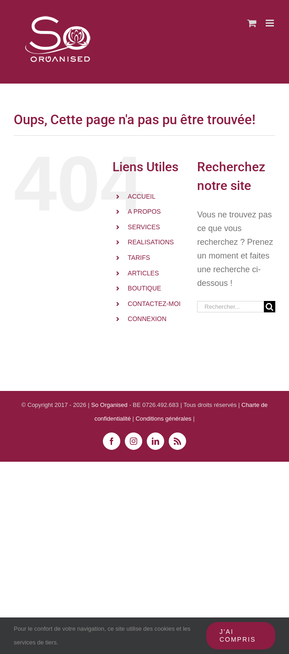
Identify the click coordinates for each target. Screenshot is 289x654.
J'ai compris (237, 635)
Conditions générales (164, 418)
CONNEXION (147, 318)
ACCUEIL (141, 196)
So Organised (110, 404)
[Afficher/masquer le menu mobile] (270, 23)
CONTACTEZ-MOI (154, 303)
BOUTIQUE (144, 288)
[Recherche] (269, 306)
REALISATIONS (151, 242)
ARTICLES (143, 273)
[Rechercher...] (230, 306)
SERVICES (144, 227)
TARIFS (139, 257)
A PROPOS (144, 211)
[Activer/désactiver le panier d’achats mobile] (252, 23)
